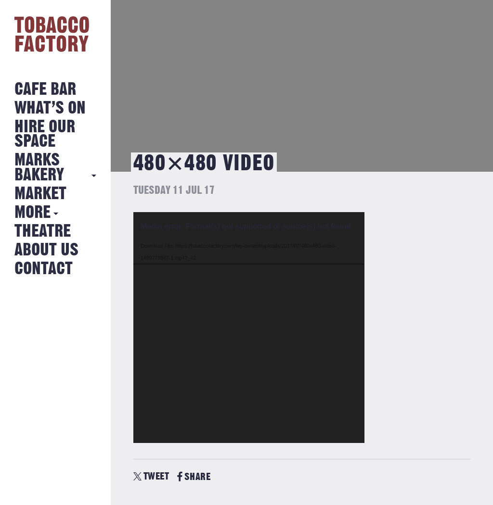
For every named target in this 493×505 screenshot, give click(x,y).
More (32, 212)
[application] (248, 327)
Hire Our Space (44, 134)
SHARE (194, 477)
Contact (43, 269)
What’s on (50, 108)
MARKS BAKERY (39, 167)
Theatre (42, 231)
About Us (46, 250)
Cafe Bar (45, 89)
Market (40, 194)
